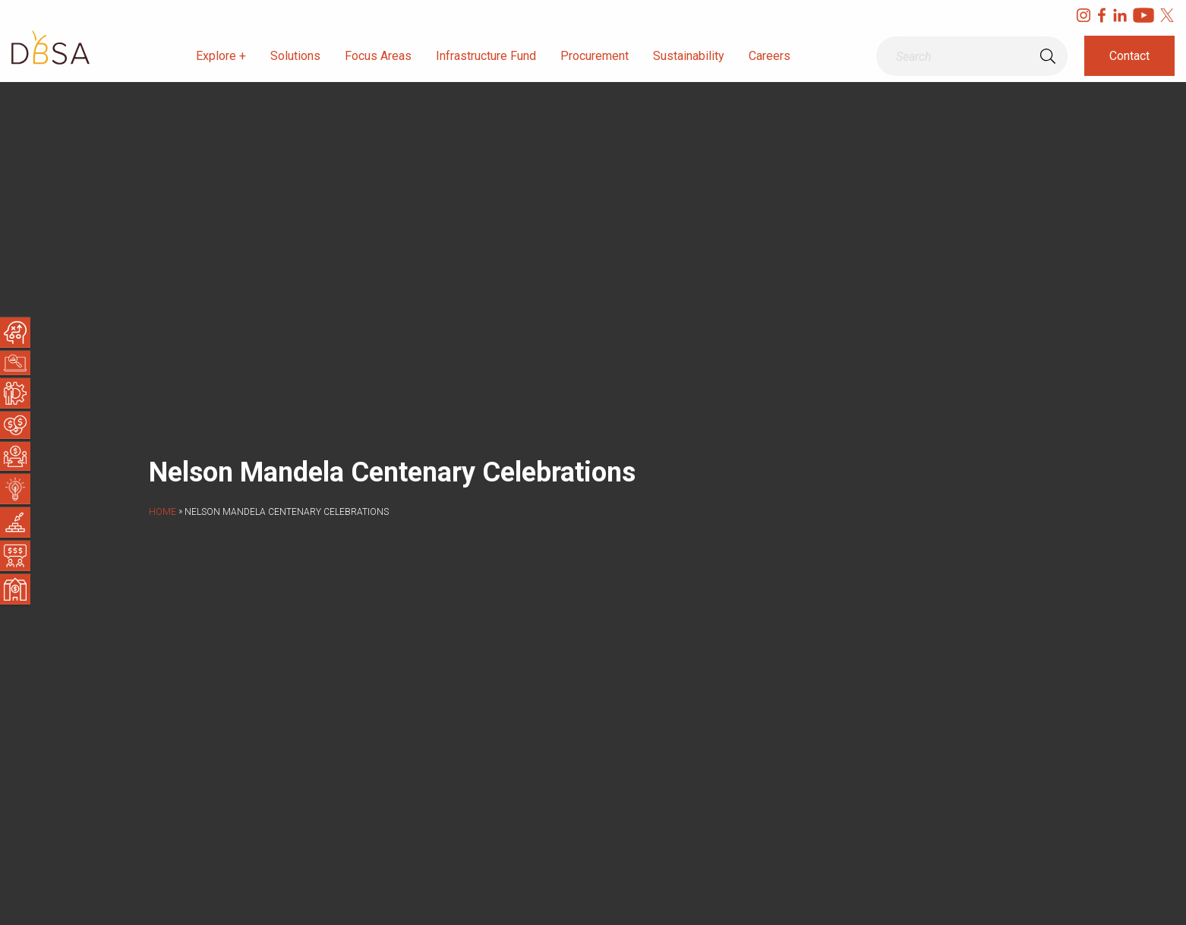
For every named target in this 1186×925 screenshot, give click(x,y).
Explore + (221, 56)
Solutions (295, 56)
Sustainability (688, 56)
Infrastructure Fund (486, 56)
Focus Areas (378, 56)
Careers (769, 56)
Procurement (594, 56)
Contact (1129, 56)
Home (162, 512)
